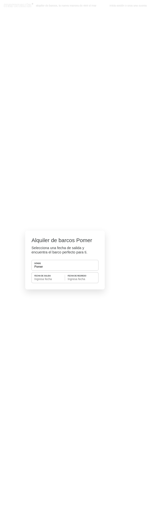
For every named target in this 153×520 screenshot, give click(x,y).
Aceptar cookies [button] (135, 38)
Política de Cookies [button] (31, 19)
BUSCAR (65, 292)
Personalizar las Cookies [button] (22, 38)
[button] (148, 6)
